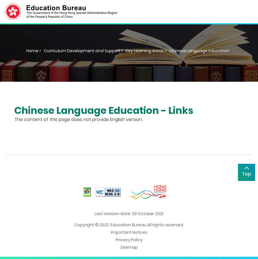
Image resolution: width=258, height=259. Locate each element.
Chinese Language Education (199, 51)
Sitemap (129, 247)
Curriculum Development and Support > (83, 51)
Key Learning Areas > (146, 51)
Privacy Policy (129, 240)
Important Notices (129, 232)
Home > (33, 51)
